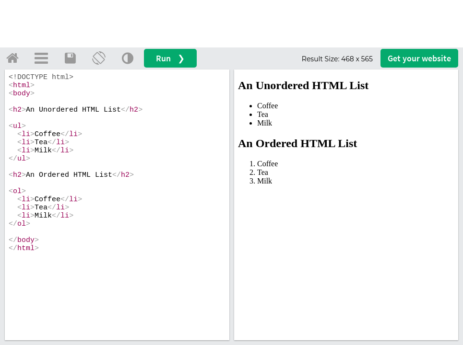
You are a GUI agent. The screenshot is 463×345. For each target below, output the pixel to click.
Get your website (419, 58)
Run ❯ (170, 58)
